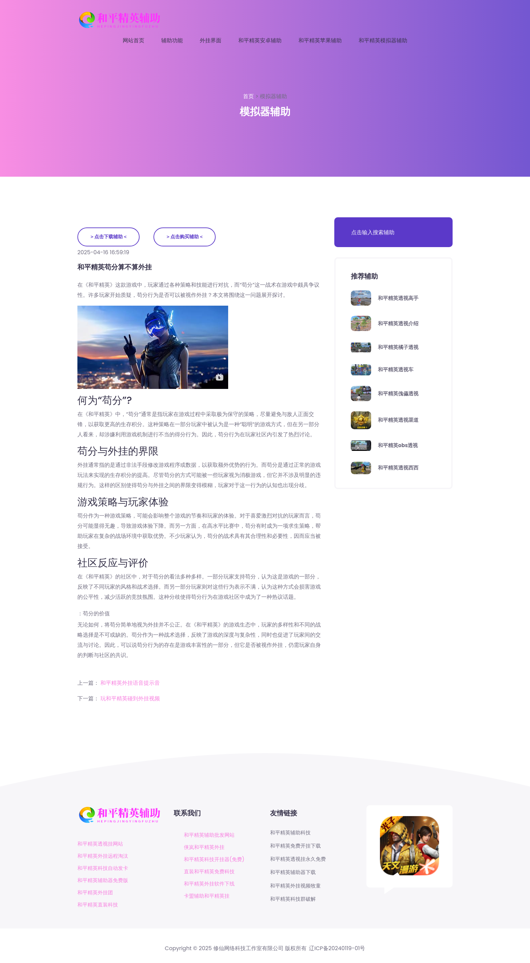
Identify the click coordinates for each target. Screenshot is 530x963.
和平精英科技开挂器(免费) (216, 859)
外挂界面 (210, 40)
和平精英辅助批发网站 (211, 835)
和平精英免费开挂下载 (297, 846)
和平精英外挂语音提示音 (130, 683)
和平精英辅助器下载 (294, 874)
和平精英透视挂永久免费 (300, 860)
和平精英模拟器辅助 (383, 40)
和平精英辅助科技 (291, 833)
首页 (249, 96)
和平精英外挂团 (96, 893)
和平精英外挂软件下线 (211, 884)
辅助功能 (172, 40)
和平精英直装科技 (99, 905)
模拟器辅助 (273, 96)
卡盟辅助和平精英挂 (208, 896)
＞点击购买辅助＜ (187, 237)
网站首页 (133, 40)
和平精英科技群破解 (294, 901)
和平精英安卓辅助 (260, 40)
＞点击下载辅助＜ (109, 237)
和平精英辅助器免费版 (104, 881)
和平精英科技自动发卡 (104, 869)
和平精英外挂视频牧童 (297, 888)
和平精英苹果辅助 (320, 40)
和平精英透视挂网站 (101, 844)
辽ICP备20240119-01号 (337, 949)
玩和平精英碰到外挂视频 (130, 699)
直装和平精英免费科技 (211, 872)
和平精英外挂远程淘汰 (104, 856)
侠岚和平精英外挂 (205, 847)
